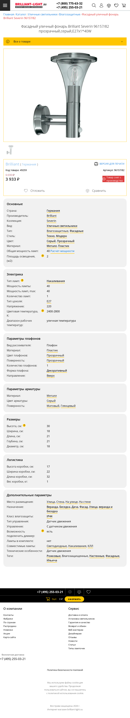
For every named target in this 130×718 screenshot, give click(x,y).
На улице (72, 502)
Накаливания (56, 281)
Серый (51, 241)
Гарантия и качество (79, 622)
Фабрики (8, 618)
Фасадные (76, 231)
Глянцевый (68, 406)
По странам (9, 622)
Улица (51, 502)
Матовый (53, 406)
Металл (52, 246)
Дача (75, 507)
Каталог (21, 14)
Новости (72, 640)
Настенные (96, 556)
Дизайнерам (75, 633)
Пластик (63, 246)
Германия (29, 164)
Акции (6, 633)
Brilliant (12, 163)
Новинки (8, 629)
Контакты (8, 614)
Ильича (52, 560)
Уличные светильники (42, 14)
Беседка (64, 507)
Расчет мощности (62, 251)
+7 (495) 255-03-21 (69, 7)
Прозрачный (65, 241)
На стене (85, 502)
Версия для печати (109, 164)
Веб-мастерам (75, 629)
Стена (60, 502)
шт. (51, 599)
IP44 (49, 516)
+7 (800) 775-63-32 (69, 3)
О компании (12, 609)
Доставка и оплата (78, 614)
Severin (51, 221)
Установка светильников (81, 618)
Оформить (74, 599)
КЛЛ (90, 546)
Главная (8, 14)
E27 (49, 301)
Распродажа (9, 626)
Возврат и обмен (77, 626)
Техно (51, 236)
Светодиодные (57, 546)
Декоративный (57, 370)
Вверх (51, 375)
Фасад (84, 507)
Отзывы (72, 637)
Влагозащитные (69, 14)
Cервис (73, 609)
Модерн (61, 236)
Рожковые (54, 556)
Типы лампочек (76, 648)
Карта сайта (9, 637)
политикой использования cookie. (66, 693)
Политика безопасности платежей (65, 669)
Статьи (72, 644)
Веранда (52, 507)
